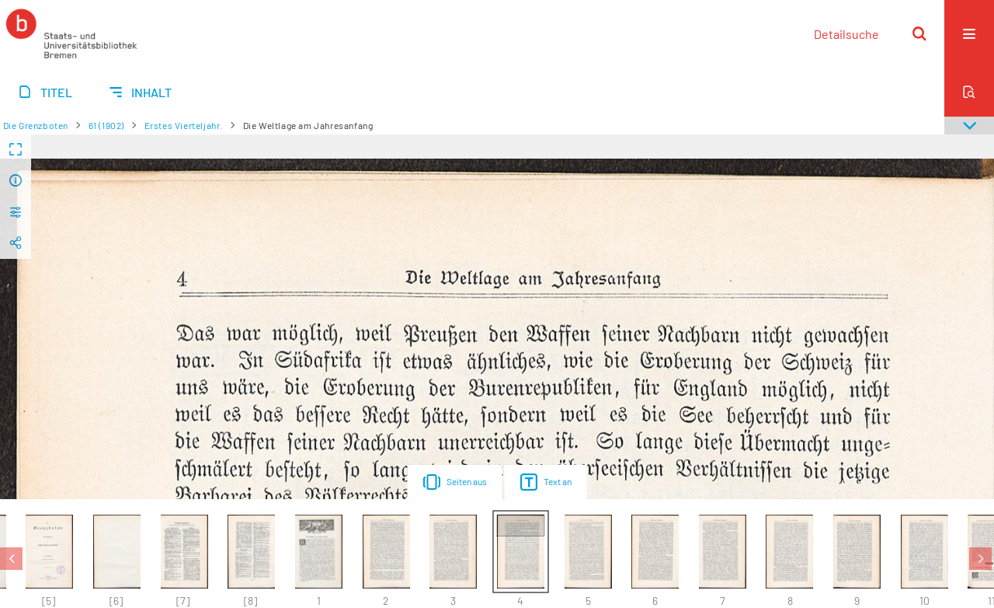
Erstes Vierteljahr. (183, 125)
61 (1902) (106, 125)
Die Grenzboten (35, 125)
